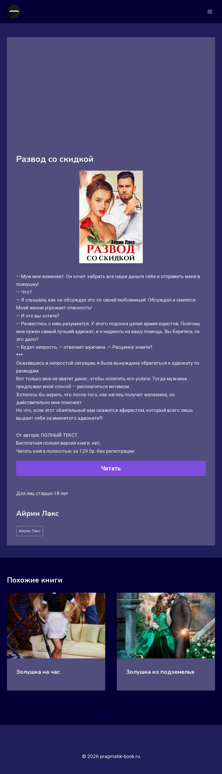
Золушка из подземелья (160, 672)
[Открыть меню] (209, 11)
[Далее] (204, 646)
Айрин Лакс (29, 530)
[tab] (99, 704)
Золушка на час (38, 672)
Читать (111, 468)
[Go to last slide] (17, 646)
